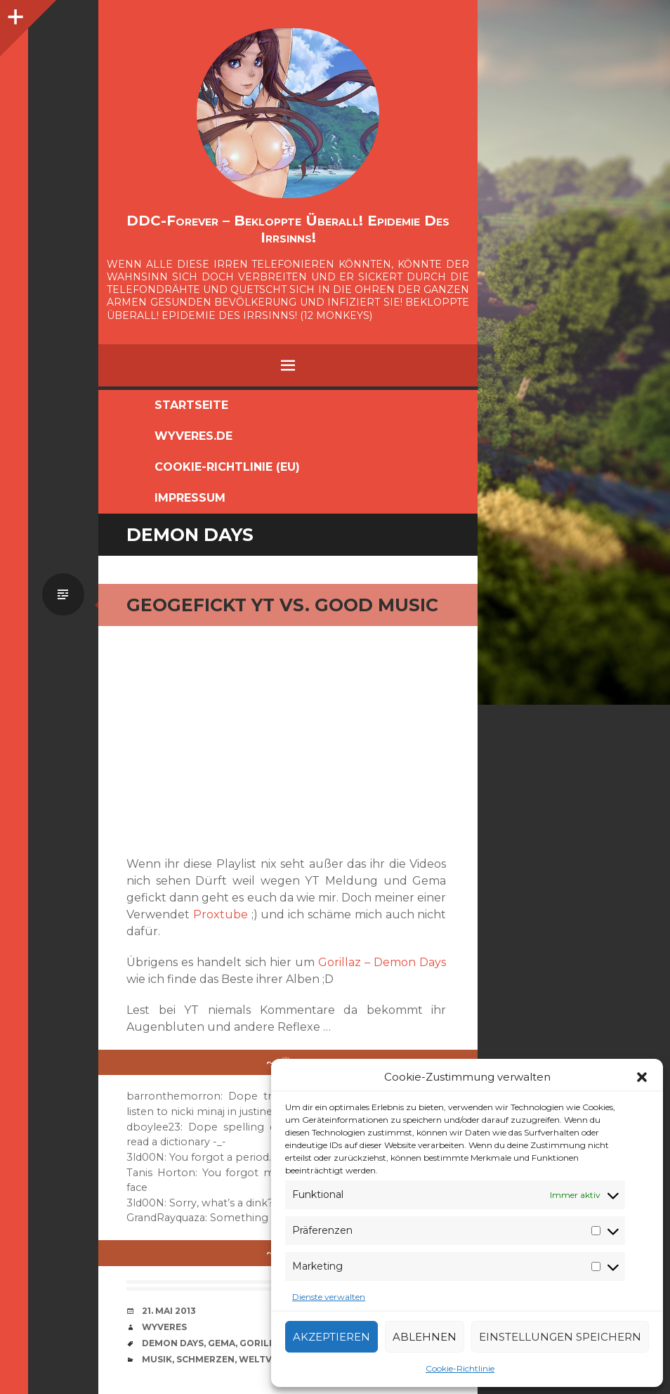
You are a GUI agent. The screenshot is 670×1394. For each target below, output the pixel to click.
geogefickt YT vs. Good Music (282, 604)
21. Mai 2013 (169, 1310)
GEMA (221, 1343)
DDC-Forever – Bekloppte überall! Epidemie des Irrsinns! (287, 229)
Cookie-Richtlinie (460, 1368)
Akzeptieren (331, 1336)
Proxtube (220, 914)
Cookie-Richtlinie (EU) (227, 467)
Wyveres (164, 1327)
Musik (157, 1359)
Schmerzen (205, 1359)
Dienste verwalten (328, 1296)
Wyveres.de (193, 436)
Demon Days (173, 1343)
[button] (642, 1077)
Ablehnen (424, 1336)
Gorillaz (263, 1343)
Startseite (191, 405)
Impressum (190, 497)
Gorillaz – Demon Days (382, 962)
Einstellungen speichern (560, 1336)
